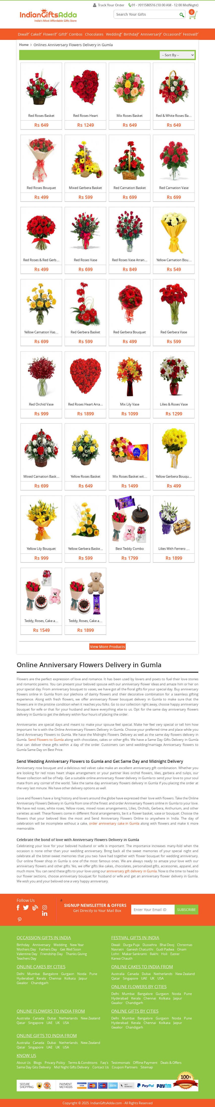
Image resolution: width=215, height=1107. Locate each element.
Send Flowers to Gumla (46, 739)
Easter (175, 954)
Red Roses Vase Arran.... (129, 260)
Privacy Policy (55, 1062)
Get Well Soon (70, 949)
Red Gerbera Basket (85, 332)
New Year (77, 944)
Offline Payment (145, 1062)
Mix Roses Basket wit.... (130, 476)
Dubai (146, 973)
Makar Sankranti (134, 954)
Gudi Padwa (165, 949)
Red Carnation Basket (130, 187)
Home (24, 44)
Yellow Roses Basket (85, 476)
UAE (144, 978)
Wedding (114, 34)
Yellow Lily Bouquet (41, 548)
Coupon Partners (125, 1067)
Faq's (104, 1062)
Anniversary (151, 34)
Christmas (184, 944)
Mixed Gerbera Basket (85, 187)
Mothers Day (26, 949)
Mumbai (33, 973)
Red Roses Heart (85, 115)
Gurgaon (67, 973)
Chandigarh (39, 983)
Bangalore (50, 973)
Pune (93, 973)
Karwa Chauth (121, 958)
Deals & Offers (170, 1062)
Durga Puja (131, 944)
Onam (181, 949)
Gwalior (22, 983)
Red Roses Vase (85, 260)
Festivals (191, 34)
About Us (24, 1062)
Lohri (115, 954)
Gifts (63, 34)
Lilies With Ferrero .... (173, 548)
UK (152, 978)
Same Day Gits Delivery (34, 1067)
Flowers (50, 34)
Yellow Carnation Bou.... (173, 260)
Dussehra (150, 944)
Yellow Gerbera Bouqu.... (174, 476)
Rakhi (154, 954)
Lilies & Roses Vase (174, 404)
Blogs (38, 1062)
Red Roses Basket (41, 115)
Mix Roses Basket (130, 115)
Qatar (115, 978)
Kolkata (70, 978)
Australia (117, 973)
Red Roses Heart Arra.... (85, 404)
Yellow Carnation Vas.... (41, 332)
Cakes (36, 34)
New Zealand (185, 973)
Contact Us (100, 1067)
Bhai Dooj (167, 944)
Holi (164, 954)
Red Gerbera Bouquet (129, 332)
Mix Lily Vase (129, 404)
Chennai (55, 978)
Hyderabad (25, 978)
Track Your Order (108, 5)
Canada (133, 973)
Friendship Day (51, 954)
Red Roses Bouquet (41, 187)
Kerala (41, 978)
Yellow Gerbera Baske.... (85, 548)
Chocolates (94, 34)
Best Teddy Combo (130, 548)
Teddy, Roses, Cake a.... (41, 620)
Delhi (20, 973)
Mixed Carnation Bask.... (41, 476)
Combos (76, 34)
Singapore (130, 978)
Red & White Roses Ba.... (174, 115)
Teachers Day (26, 958)
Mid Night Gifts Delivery (71, 1067)
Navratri (117, 949)
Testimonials (120, 1062)
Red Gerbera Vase (173, 332)
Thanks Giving (76, 954)
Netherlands (163, 973)
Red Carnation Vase (174, 187)
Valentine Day (27, 954)
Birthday (131, 34)
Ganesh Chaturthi (140, 949)
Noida (81, 973)
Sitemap (147, 1067)
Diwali (24, 34)
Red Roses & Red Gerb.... (41, 260)
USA (160, 978)
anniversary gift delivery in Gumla (131, 871)
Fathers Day (48, 949)
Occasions (172, 34)
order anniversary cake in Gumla (114, 823)
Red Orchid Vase (41, 404)
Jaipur (83, 978)
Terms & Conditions (82, 1062)
